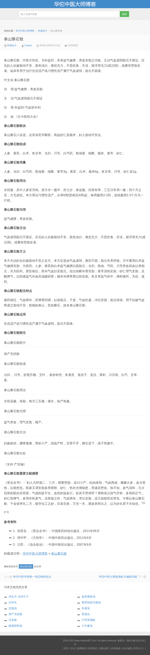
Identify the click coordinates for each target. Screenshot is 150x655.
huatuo (28, 45)
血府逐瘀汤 (88, 596)
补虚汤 (86, 608)
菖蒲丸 (86, 614)
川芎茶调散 (88, 619)
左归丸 (13, 602)
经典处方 (42, 30)
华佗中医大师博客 (75, 4)
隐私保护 (104, 648)
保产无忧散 (15, 614)
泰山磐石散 (13, 39)
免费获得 (81, 648)
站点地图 (127, 648)
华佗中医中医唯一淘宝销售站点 (32, 576)
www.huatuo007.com (85, 640)
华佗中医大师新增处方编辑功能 (118, 576)
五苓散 (13, 619)
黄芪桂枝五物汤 (91, 602)
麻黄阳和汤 (15, 625)
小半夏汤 (87, 625)
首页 (66, 648)
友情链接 (115, 648)
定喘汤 (13, 608)
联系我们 (93, 648)
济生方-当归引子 (19, 596)
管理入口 (138, 648)
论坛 (73, 648)
